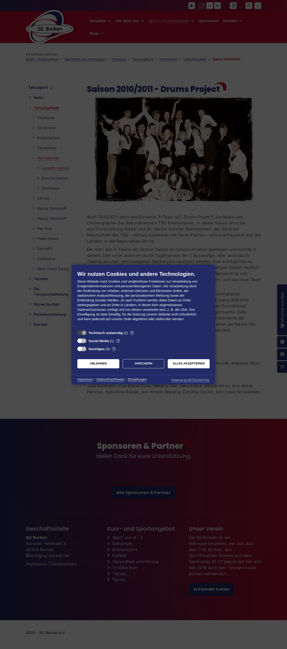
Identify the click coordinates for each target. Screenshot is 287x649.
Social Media (99, 341)
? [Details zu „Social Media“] (118, 341)
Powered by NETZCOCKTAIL (191, 380)
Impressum (85, 379)
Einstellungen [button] (137, 379)
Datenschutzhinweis (110, 379)
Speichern (143, 363)
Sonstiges (97, 349)
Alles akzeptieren (189, 363)
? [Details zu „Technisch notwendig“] (132, 332)
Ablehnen (98, 363)
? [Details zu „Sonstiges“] (114, 349)
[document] (143, 299)
